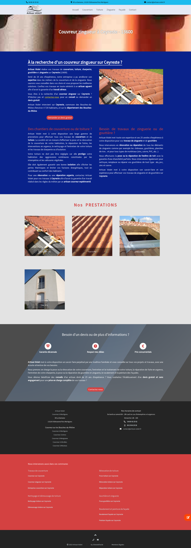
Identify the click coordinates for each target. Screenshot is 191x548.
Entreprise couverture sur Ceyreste (41, 488)
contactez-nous (52, 97)
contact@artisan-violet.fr (156, 2)
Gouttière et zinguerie (109, 496)
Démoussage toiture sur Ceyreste (40, 507)
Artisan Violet (60, 411)
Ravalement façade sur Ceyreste (111, 514)
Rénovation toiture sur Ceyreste (111, 482)
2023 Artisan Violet (74, 544)
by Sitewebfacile (97, 544)
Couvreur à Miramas (60, 446)
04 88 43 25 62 (33, 2)
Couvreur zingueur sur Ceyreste (39, 482)
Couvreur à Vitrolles (60, 442)
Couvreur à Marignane (60, 438)
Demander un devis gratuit (60, 117)
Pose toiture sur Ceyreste (108, 476)
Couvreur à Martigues (60, 414)
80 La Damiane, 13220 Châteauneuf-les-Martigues (90, 2)
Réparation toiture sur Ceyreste (110, 488)
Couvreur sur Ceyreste (36, 476)
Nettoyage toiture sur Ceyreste (39, 501)
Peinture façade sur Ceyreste (110, 520)
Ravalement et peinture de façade (114, 509)
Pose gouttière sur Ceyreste (109, 501)
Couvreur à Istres (60, 435)
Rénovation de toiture (109, 470)
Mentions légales (118, 544)
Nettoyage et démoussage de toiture (44, 496)
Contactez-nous (95, 389)
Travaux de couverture (38, 470)
